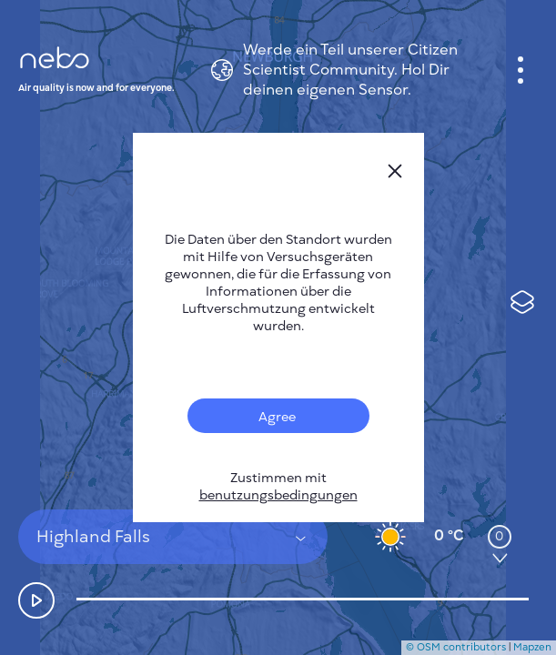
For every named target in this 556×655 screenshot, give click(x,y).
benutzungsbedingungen (278, 495)
